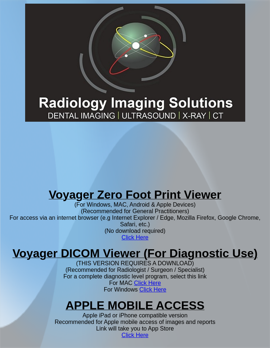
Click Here (135, 237)
